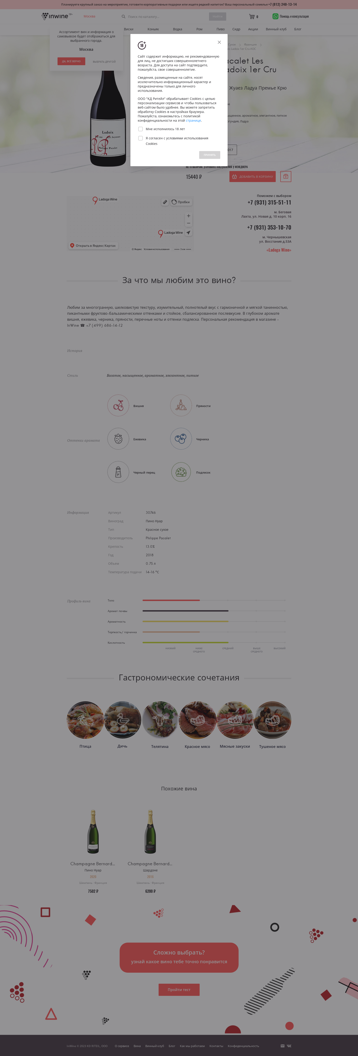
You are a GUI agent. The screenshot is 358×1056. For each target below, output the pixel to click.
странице (193, 120)
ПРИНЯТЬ (210, 155)
